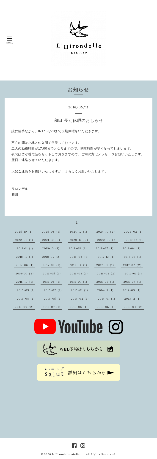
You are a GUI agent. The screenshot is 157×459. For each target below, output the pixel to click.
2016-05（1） (52, 273)
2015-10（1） (25, 281)
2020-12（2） (79, 240)
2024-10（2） (106, 231)
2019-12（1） (135, 240)
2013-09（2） (25, 307)
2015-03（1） (26, 290)
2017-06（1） (25, 265)
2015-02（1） (53, 290)
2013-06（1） (79, 307)
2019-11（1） (26, 248)
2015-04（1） (133, 281)
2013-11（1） (133, 298)
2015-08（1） (52, 281)
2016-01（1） (134, 273)
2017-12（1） (107, 256)
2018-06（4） (80, 256)
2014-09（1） (132, 290)
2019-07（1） (105, 248)
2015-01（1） (80, 290)
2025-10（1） (24, 231)
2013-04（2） (134, 307)
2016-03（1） (79, 273)
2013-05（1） (106, 307)
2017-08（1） (133, 256)
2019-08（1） (78, 248)
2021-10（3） (52, 240)
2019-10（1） (51, 248)
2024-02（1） (134, 231)
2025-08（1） (52, 231)
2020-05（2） (107, 240)
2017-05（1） (52, 265)
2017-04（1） (79, 265)
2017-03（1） (106, 265)
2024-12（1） (79, 231)
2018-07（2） (52, 256)
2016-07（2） (25, 273)
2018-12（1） (25, 256)
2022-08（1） (24, 240)
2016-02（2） (107, 273)
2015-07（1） (79, 281)
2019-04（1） (132, 248)
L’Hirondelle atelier (68, 454)
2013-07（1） (52, 307)
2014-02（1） (80, 298)
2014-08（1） (26, 298)
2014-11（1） (106, 290)
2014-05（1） (53, 298)
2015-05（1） (106, 281)
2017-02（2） (133, 265)
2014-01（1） (107, 298)
